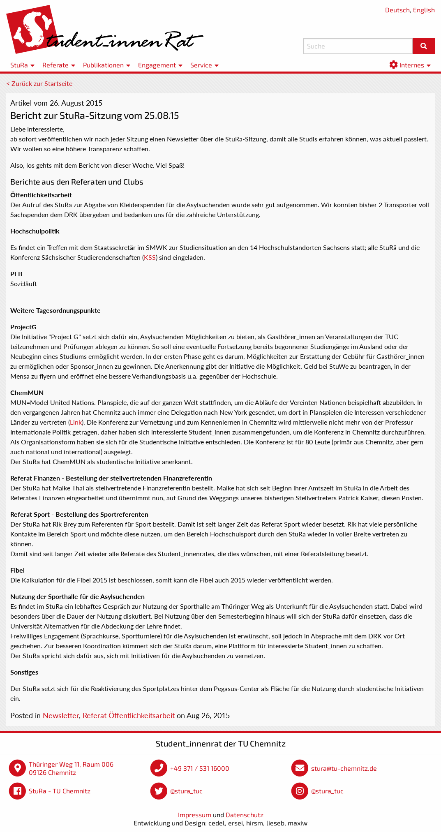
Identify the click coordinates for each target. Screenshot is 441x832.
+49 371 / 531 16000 (199, 768)
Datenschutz (244, 814)
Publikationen (103, 65)
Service (201, 65)
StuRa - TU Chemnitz (59, 791)
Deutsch (397, 10)
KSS (150, 257)
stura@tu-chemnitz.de (344, 768)
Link (76, 422)
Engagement (157, 65)
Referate (55, 65)
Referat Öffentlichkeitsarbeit (129, 715)
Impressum (194, 814)
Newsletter (61, 715)
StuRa (19, 65)
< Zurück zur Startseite (39, 83)
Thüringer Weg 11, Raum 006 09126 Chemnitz (71, 768)
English (424, 10)
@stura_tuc (186, 791)
